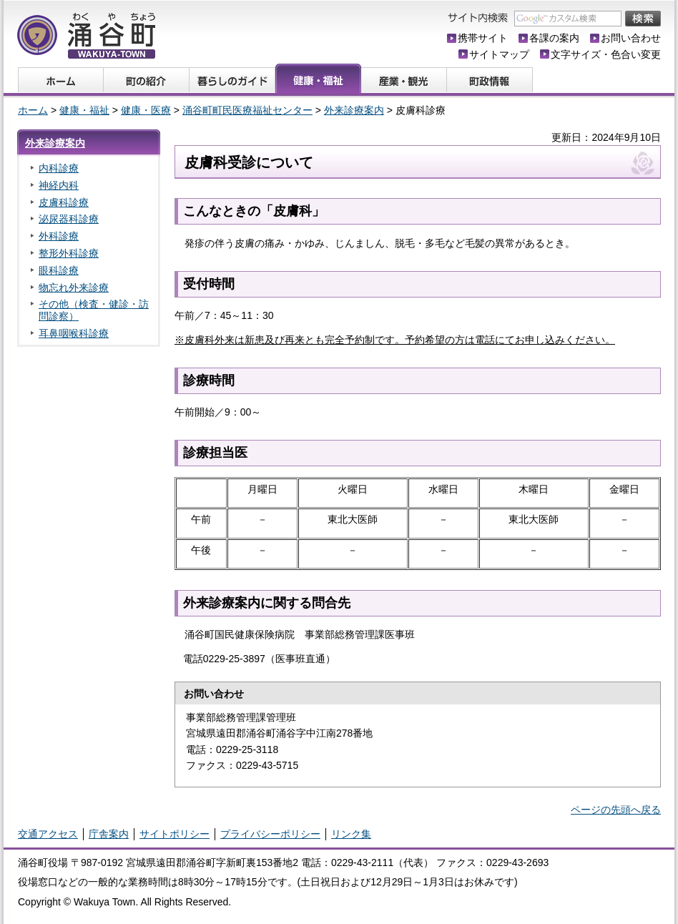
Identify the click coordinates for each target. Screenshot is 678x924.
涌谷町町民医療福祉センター (247, 110)
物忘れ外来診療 (74, 287)
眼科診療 (59, 270)
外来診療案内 (354, 110)
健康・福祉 (84, 110)
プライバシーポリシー (270, 834)
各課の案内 (554, 38)
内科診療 (59, 168)
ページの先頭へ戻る (616, 809)
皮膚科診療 (64, 202)
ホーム (33, 110)
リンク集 (351, 834)
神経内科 (59, 185)
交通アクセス (48, 834)
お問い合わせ (631, 38)
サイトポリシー (174, 834)
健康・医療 (146, 110)
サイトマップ (499, 54)
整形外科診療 (69, 253)
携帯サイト (483, 38)
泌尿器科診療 (69, 219)
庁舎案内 (109, 834)
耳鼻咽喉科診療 (74, 333)
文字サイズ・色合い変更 (606, 54)
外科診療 (59, 236)
